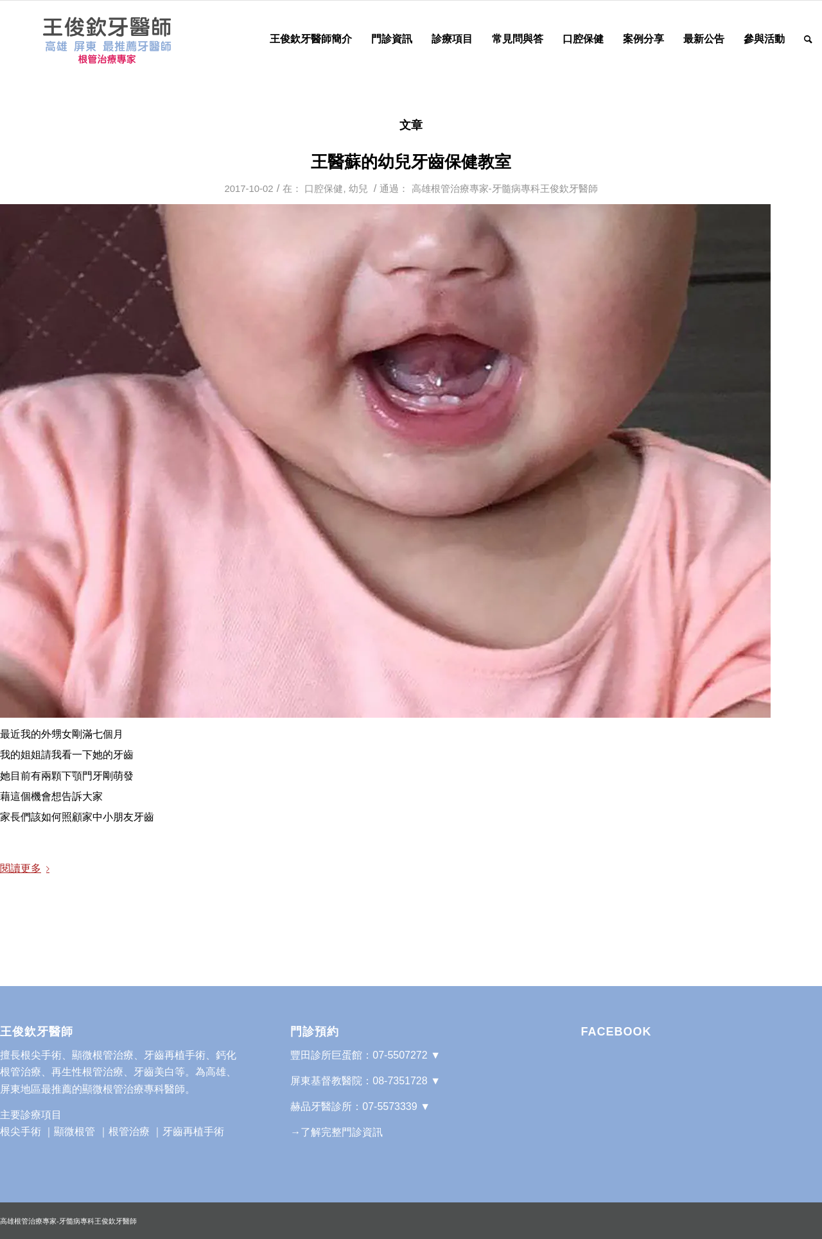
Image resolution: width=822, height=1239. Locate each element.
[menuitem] (311, 39)
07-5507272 (399, 1055)
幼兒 (358, 189)
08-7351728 (399, 1080)
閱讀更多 (27, 868)
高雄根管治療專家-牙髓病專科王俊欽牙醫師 (505, 189)
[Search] (808, 39)
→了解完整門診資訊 (336, 1132)
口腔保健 (323, 189)
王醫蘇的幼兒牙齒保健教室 (411, 161)
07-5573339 (389, 1106)
